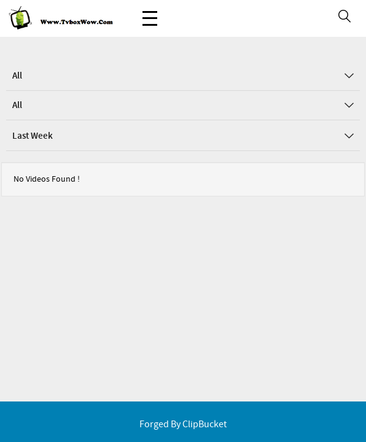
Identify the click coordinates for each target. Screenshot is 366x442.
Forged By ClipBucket (183, 424)
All (183, 76)
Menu (149, 12)
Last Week (183, 136)
